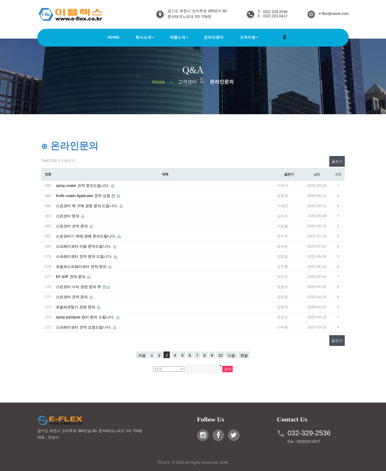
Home (114, 37)
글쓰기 (337, 161)
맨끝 (244, 355)
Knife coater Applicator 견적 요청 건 (86, 196)
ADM (224, 462)
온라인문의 (214, 37)
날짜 (317, 174)
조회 (338, 174)
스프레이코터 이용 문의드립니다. (84, 246)
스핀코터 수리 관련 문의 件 (79, 287)
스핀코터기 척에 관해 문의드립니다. (86, 236)
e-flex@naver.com (334, 13)
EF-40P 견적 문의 (71, 277)
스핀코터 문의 (68, 216)
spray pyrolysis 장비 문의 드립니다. (86, 317)
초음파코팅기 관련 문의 (76, 307)
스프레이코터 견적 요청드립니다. (84, 327)
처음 (142, 355)
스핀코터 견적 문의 (72, 226)
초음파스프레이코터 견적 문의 (82, 266)
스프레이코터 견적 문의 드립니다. (84, 256)
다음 (231, 355)
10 (220, 355)
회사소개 (143, 37)
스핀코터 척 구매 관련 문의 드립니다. (87, 206)
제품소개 (178, 37)
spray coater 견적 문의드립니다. (83, 185)
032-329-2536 (309, 433)
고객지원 (247, 37)
